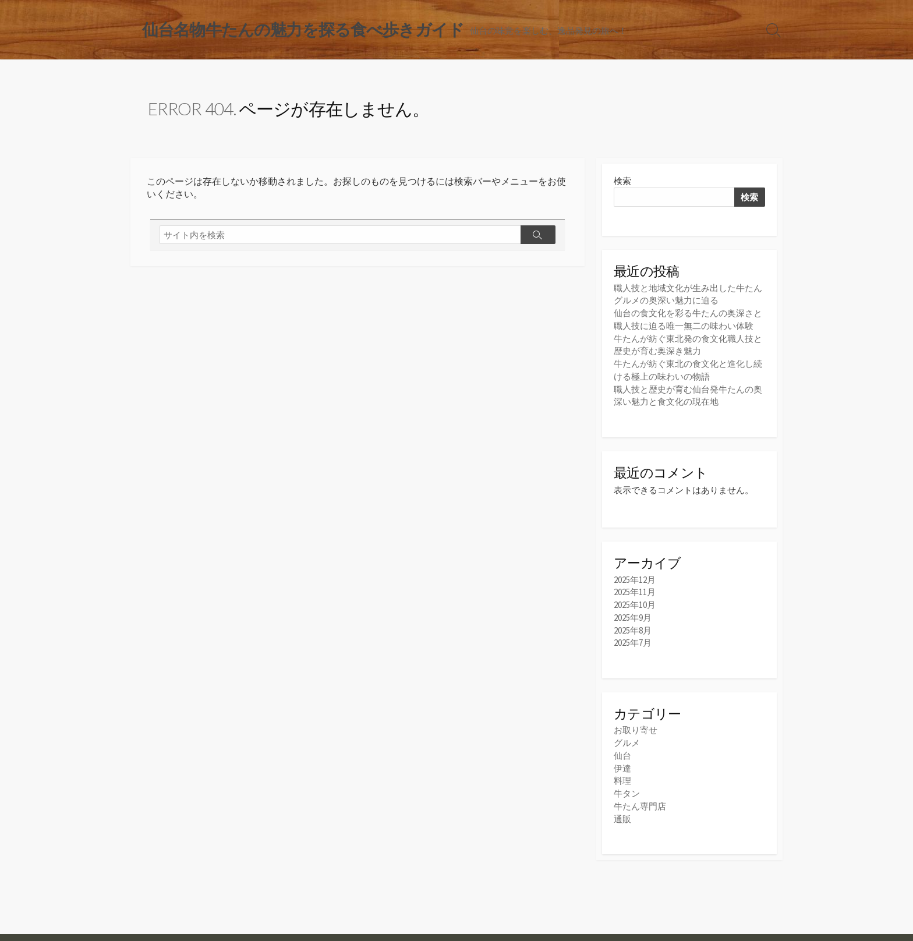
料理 (622, 775)
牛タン (627, 788)
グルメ (627, 738)
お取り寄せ (635, 726)
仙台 (622, 751)
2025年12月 (635, 577)
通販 (622, 812)
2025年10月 (635, 602)
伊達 (622, 763)
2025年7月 (633, 639)
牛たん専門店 (640, 800)
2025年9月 (633, 614)
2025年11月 (635, 590)
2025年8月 (633, 626)
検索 (622, 182)
